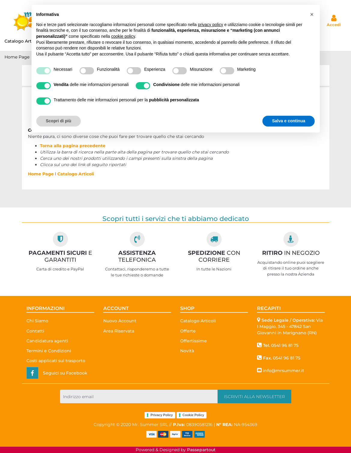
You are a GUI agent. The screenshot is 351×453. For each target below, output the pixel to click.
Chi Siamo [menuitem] (37, 320)
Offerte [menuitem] (188, 331)
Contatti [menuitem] (35, 331)
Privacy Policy (161, 415)
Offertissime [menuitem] (193, 341)
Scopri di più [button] (58, 120)
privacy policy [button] (210, 24)
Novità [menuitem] (187, 350)
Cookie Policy (193, 415)
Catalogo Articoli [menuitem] (198, 320)
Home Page (17, 57)
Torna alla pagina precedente (72, 145)
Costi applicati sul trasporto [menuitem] (55, 360)
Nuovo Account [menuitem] (119, 320)
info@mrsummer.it (283, 370)
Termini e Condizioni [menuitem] (48, 350)
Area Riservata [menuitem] (118, 331)
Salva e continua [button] (288, 120)
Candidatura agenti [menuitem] (47, 341)
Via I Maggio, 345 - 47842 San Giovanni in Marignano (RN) (290, 326)
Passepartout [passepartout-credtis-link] (201, 449)
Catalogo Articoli (75, 174)
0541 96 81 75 (284, 345)
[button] (254, 396)
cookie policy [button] (123, 36)
